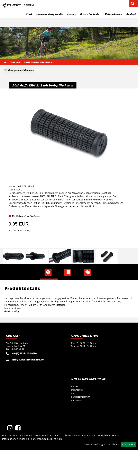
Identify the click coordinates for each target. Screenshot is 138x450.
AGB (73, 393)
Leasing (71, 14)
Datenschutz (77, 389)
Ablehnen (114, 444)
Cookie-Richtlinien (52, 438)
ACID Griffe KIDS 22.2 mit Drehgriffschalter (43, 85)
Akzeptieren (128, 444)
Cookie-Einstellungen (94, 444)
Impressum (76, 400)
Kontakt (131, 14)
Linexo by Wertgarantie (49, 14)
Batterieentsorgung (80, 396)
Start (29, 14)
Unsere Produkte (90, 14)
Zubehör (15, 62)
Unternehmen (113, 14)
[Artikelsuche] (132, 3)
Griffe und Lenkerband (39, 62)
